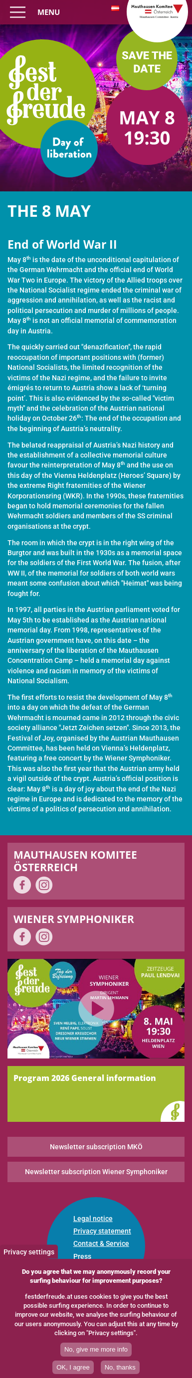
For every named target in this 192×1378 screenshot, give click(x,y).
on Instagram (44, 885)
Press (82, 1256)
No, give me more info (96, 1353)
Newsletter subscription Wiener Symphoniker (96, 1172)
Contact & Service (101, 1243)
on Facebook (22, 885)
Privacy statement (102, 1231)
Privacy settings (28, 1255)
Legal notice (93, 1219)
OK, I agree (72, 1371)
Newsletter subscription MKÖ (96, 1147)
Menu (48, 12)
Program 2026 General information (84, 1077)
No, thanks (120, 1371)
